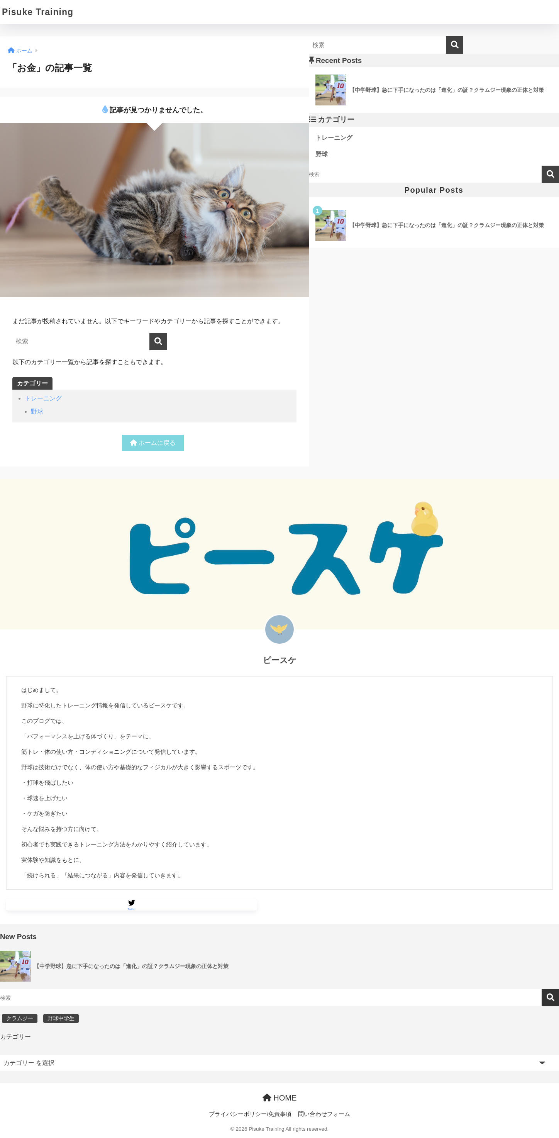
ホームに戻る (153, 442)
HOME (280, 1098)
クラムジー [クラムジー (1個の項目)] (19, 1019)
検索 (550, 174)
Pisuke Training (37, 12)
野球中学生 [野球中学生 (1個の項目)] (61, 1019)
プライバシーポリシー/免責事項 (250, 1114)
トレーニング (43, 398)
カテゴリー (15, 1037)
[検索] (158, 341)
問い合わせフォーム (324, 1114)
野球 (37, 411)
